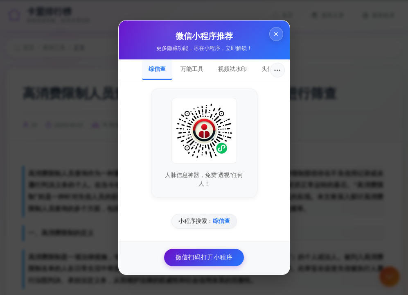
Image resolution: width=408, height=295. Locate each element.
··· (277, 70)
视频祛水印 (232, 69)
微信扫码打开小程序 (204, 257)
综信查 (157, 69)
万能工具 (191, 69)
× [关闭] (275, 34)
